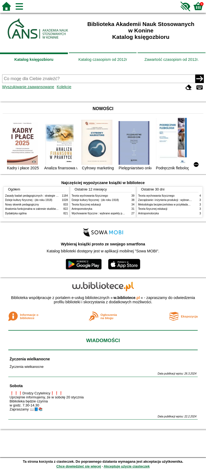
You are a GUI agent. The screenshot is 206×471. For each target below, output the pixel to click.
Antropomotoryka (82, 208)
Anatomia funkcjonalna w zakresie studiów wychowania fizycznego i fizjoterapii (52, 208)
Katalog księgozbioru (34, 59)
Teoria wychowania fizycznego (90, 195)
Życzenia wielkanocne (30, 359)
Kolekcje (64, 87)
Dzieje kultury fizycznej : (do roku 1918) (28, 200)
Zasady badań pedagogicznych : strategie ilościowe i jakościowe (43, 195)
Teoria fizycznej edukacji (86, 204)
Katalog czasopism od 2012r (102, 59)
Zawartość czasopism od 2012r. (171, 59)
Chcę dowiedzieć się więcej (78, 466)
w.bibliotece (126, 298)
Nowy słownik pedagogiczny (22, 204)
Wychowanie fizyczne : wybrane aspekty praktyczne (103, 213)
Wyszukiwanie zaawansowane (28, 87)
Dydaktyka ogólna (16, 213)
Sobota (16, 386)
